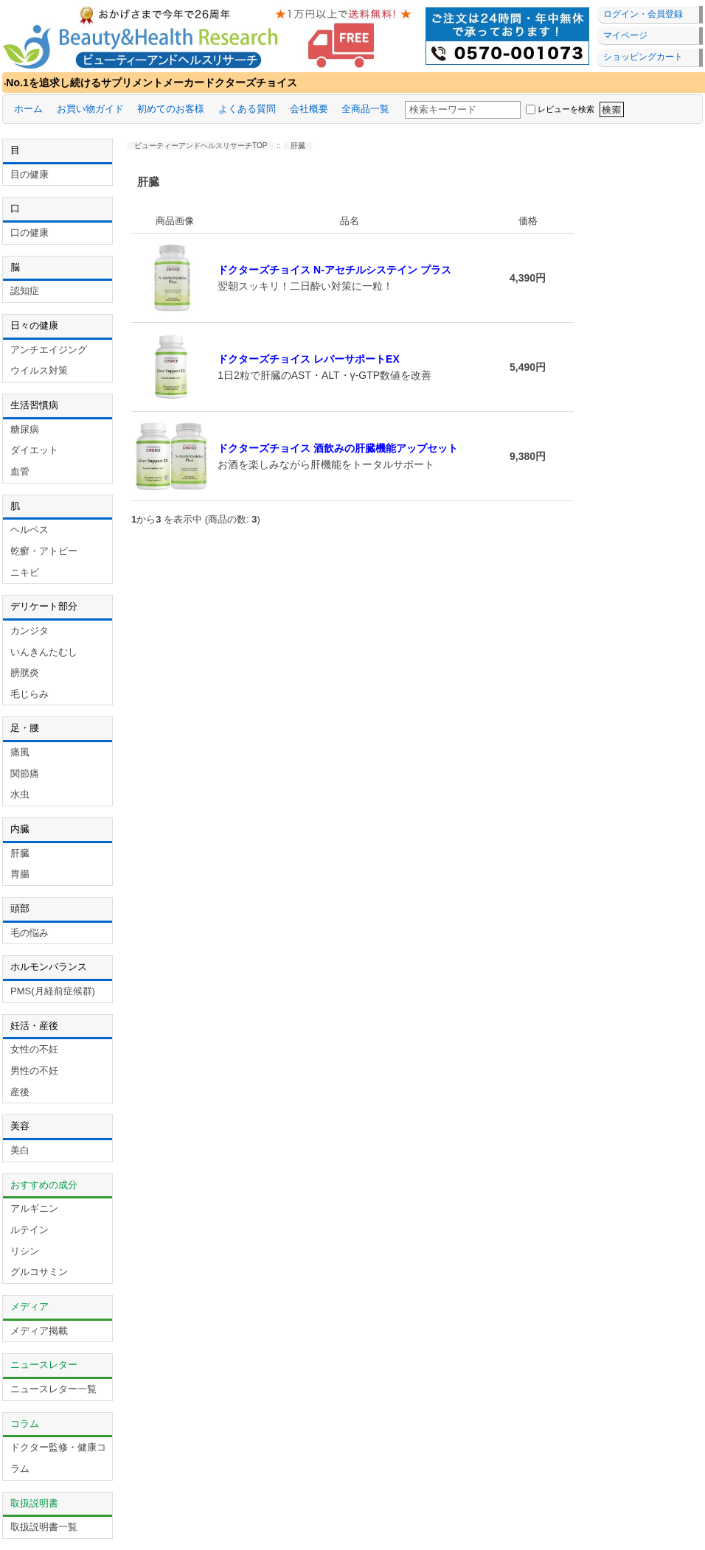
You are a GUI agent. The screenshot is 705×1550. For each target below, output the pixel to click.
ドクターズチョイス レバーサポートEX (309, 359)
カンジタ (29, 630)
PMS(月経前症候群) (52, 990)
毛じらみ (29, 693)
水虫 (19, 794)
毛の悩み (29, 932)
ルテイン (29, 1229)
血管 (19, 471)
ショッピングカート (643, 57)
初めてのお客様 (170, 108)
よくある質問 (247, 108)
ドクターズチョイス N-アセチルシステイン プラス (334, 270)
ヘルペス (29, 529)
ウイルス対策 (39, 370)
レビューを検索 (566, 109)
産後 (19, 1091)
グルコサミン (39, 1271)
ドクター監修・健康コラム (58, 1458)
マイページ (625, 35)
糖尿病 (24, 429)
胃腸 (19, 873)
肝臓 (19, 853)
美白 (19, 1150)
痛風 (19, 752)
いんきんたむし (43, 651)
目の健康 (29, 174)
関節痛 (24, 773)
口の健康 (29, 232)
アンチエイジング (48, 349)
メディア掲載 (39, 1330)
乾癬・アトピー (43, 550)
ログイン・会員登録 (643, 14)
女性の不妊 (34, 1049)
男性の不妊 (34, 1070)
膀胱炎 (24, 672)
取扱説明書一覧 (43, 1526)
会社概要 (309, 108)
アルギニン (34, 1208)
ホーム (28, 108)
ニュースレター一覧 (53, 1388)
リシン (24, 1251)
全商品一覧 (365, 108)
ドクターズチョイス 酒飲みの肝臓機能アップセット (338, 448)
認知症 (24, 290)
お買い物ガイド (90, 108)
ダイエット (34, 449)
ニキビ (24, 572)
